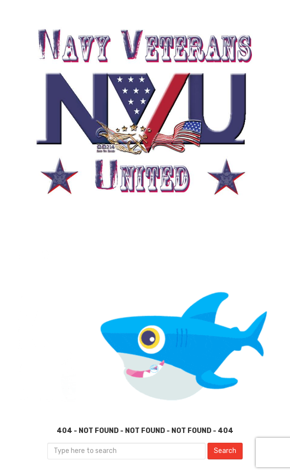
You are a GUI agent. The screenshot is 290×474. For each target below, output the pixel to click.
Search (225, 451)
